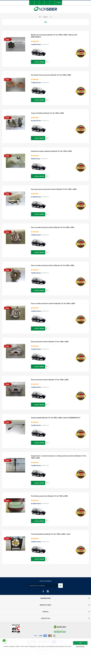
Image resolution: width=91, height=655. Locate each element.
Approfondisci (80, 646)
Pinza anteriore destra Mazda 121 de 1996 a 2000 (49, 342)
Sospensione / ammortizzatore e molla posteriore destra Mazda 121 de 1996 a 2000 (58, 457)
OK (80, 643)
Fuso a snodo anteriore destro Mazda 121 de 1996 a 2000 (52, 227)
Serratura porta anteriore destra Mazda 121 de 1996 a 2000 (53, 189)
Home (40, 16)
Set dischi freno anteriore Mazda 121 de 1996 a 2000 (51, 75)
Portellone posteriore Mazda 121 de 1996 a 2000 (49, 496)
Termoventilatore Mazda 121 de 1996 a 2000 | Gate (50, 534)
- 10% (7, 39)
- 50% (7, 501)
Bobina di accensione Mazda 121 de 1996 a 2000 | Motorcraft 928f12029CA (54, 36)
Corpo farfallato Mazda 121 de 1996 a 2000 (47, 113)
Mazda (45, 17)
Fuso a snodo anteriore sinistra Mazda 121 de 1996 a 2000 (53, 303)
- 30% (7, 194)
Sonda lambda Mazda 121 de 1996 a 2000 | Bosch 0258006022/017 (55, 418)
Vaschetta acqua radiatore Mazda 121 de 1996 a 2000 (51, 151)
